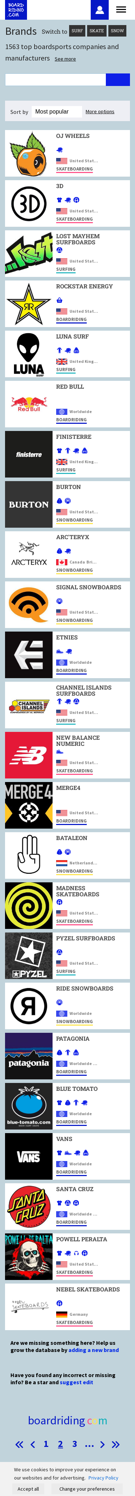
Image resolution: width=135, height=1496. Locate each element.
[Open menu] (121, 8)
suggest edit (76, 1382)
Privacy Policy (103, 1478)
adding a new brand (93, 1349)
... (89, 1443)
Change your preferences (87, 1489)
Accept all (28, 1489)
